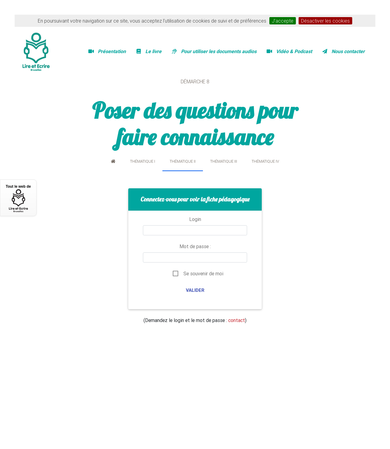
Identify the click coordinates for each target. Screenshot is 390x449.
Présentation (107, 51)
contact (236, 320)
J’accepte (282, 21)
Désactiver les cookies (325, 21)
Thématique (142, 161)
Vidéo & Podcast (289, 51)
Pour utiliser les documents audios (214, 51)
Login (195, 219)
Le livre (148, 51)
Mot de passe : (195, 246)
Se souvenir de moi (203, 273)
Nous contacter (343, 51)
